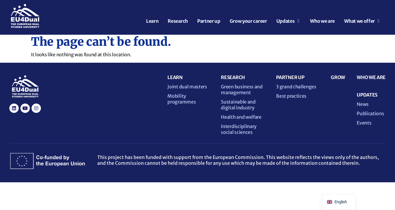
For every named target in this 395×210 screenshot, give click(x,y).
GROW (338, 77)
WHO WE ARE (371, 77)
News (363, 104)
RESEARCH (233, 77)
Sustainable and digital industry (238, 105)
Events (364, 123)
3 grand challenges (296, 87)
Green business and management (241, 89)
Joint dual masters (187, 87)
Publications (370, 113)
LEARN (174, 77)
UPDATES (367, 95)
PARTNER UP (290, 77)
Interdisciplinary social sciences (239, 129)
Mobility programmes (181, 99)
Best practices (291, 96)
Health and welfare (241, 117)
